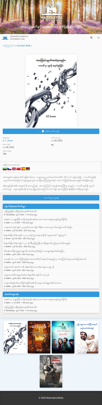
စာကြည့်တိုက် (8, 45)
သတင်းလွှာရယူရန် (51, 197)
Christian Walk (23, 45)
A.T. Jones (8, 140)
